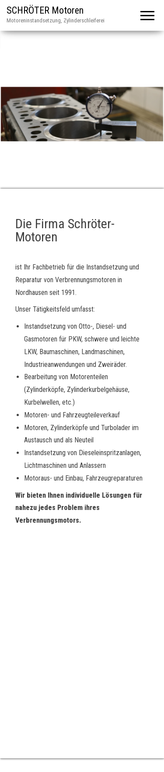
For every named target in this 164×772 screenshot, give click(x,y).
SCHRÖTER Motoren (45, 10)
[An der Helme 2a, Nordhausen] (82, 628)
